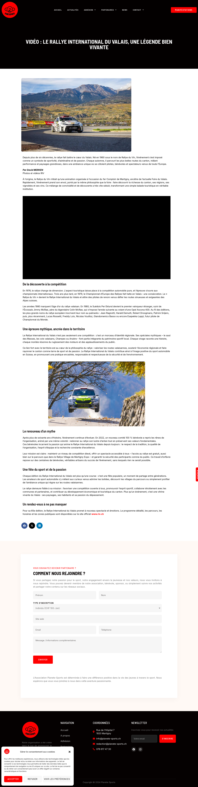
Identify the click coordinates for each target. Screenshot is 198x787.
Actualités (72, 10)
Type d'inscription (43, 603)
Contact (138, 10)
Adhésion (90, 10)
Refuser (33, 779)
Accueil (58, 10)
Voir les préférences (57, 779)
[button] (69, 751)
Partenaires (109, 10)
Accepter (13, 779)
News (124, 10)
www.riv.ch (97, 514)
